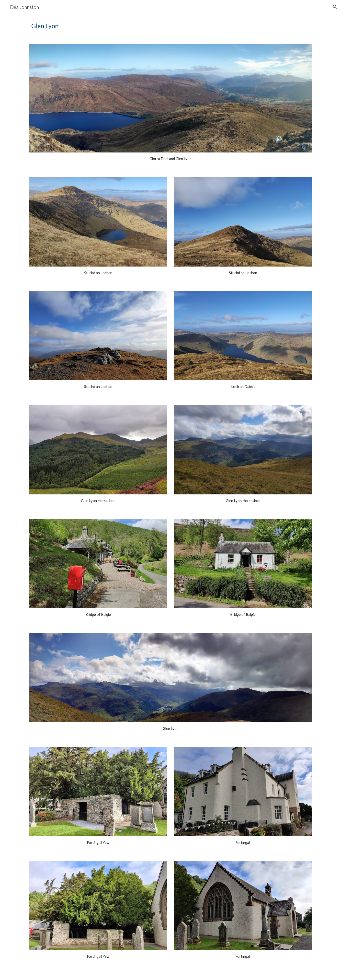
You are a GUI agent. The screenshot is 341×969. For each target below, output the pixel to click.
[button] (335, 7)
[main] (170, 26)
